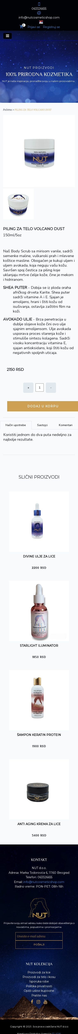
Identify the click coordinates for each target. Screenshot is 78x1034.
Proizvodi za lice (39, 972)
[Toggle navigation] (7, 36)
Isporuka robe (39, 981)
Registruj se (51, 27)
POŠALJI (39, 944)
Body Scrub (20, 251)
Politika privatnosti (39, 986)
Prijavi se (34, 27)
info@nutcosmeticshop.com (43, 882)
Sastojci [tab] (42, 425)
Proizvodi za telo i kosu (39, 977)
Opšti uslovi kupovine (39, 991)
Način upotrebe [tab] (16, 425)
